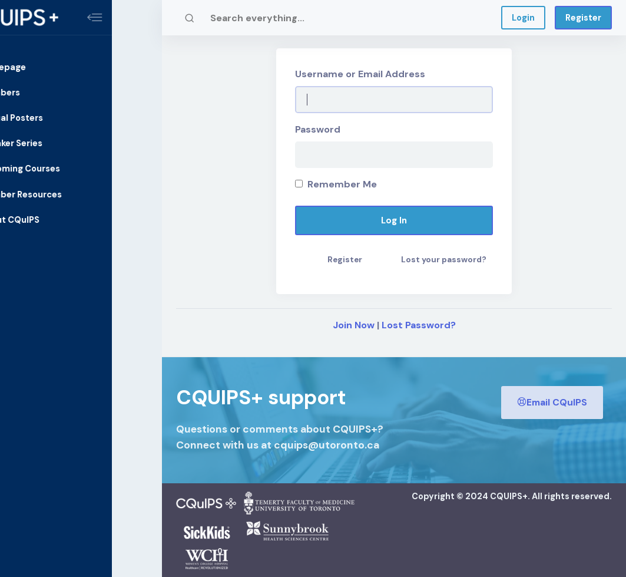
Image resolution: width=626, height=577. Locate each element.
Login (523, 17)
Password (317, 129)
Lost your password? (443, 260)
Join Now (354, 325)
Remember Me (336, 184)
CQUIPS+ (509, 496)
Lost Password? (419, 325)
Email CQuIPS (552, 401)
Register (583, 17)
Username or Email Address (360, 74)
